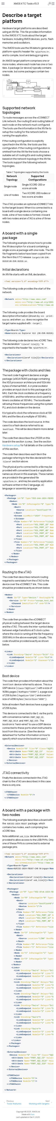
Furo (32, 1114)
